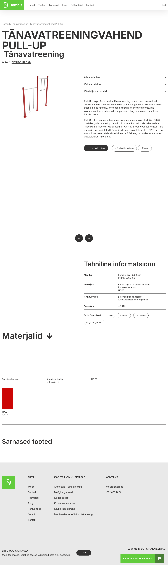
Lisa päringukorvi (97, 148)
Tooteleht (124, 315)
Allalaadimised (92, 77)
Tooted (6, 24)
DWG (110, 315)
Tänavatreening (19, 24)
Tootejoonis (140, 315)
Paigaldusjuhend (94, 322)
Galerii (145, 148)
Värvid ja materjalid (95, 91)
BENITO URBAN (21, 62)
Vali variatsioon (93, 84)
